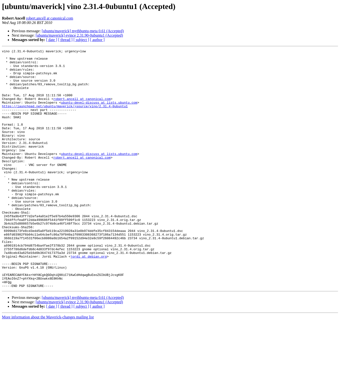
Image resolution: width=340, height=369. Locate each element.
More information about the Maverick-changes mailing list (48, 365)
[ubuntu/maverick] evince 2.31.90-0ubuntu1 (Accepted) (79, 35)
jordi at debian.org (89, 298)
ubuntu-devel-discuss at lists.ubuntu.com (99, 113)
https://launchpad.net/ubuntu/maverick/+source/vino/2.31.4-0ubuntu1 (65, 118)
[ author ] (97, 40)
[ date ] (51, 40)
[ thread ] (65, 40)
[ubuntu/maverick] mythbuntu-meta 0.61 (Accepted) (83, 31)
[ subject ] (81, 40)
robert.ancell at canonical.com (49, 18)
